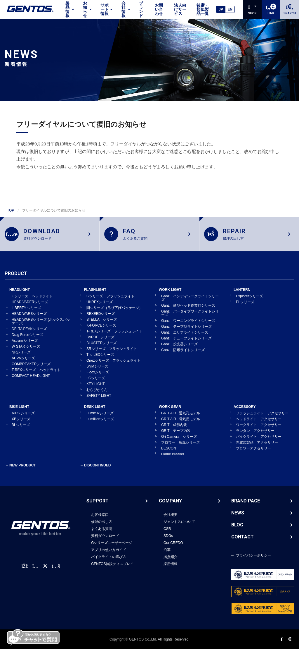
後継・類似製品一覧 (203, 9)
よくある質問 (101, 533)
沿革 (167, 554)
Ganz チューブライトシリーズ (186, 343)
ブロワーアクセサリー (253, 453)
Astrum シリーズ (25, 345)
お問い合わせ (159, 9)
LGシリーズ (95, 383)
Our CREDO (173, 547)
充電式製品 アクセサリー (257, 447)
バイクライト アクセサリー (258, 441)
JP (221, 9)
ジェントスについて (179, 526)
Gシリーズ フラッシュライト (110, 301)
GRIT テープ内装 (175, 435)
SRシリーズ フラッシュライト (111, 353)
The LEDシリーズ (100, 359)
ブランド (141, 9)
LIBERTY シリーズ (26, 312)
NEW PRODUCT (22, 470)
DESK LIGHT (94, 411)
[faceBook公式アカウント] (25, 570)
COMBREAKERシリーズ (31, 369)
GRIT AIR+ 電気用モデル (180, 424)
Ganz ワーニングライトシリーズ (188, 325)
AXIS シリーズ (23, 418)
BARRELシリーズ (100, 342)
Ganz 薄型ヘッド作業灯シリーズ (188, 310)
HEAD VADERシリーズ (30, 307)
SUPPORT (97, 505)
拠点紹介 (171, 561)
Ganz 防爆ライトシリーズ (183, 355)
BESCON (168, 453)
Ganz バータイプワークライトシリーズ (190, 318)
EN (229, 9)
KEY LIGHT (95, 389)
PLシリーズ (245, 307)
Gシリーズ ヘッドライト (32, 301)
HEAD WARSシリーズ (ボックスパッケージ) (41, 326)
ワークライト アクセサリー (258, 430)
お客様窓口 (100, 519)
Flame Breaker (172, 459)
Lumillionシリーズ (100, 424)
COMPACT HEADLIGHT (31, 380)
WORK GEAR (170, 411)
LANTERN (242, 294)
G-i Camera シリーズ (179, 441)
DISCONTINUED (97, 470)
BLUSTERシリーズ (101, 348)
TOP (10, 210)
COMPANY (170, 505)
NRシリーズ (21, 357)
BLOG (237, 529)
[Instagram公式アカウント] (35, 570)
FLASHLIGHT (95, 294)
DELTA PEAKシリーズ (29, 334)
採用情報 (171, 569)
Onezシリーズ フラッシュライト (113, 365)
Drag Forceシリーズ (27, 339)
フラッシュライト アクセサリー (262, 418)
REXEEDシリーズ (100, 318)
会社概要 (171, 519)
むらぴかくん (96, 394)
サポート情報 (104, 9)
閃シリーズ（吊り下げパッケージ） (114, 312)
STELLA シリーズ (101, 324)
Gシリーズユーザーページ (111, 547)
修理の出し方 (101, 526)
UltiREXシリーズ (99, 307)
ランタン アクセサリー (255, 435)
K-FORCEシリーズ (101, 330)
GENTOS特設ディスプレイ (112, 569)
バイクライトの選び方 (108, 561)
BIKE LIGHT (19, 411)
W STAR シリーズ (26, 351)
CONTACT (242, 541)
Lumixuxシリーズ (100, 418)
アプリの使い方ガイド (108, 554)
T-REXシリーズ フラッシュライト (114, 336)
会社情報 (123, 9)
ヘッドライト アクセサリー (258, 424)
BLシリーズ (21, 430)
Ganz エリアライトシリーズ (184, 337)
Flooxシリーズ (97, 377)
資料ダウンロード (105, 540)
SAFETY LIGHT (98, 400)
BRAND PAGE (245, 505)
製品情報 (67, 9)
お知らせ (85, 9)
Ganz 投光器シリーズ (179, 349)
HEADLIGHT (19, 294)
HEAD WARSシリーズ (29, 318)
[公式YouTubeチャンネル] (56, 570)
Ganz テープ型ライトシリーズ (186, 331)
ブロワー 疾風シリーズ (180, 447)
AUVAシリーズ (23, 363)
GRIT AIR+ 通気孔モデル (180, 418)
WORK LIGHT (170, 294)
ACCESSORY (245, 411)
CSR (167, 533)
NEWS (237, 517)
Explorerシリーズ (249, 301)
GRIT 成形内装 (174, 430)
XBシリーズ (21, 424)
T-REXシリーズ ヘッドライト (36, 375)
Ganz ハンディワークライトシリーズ (190, 302)
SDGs (168, 540)
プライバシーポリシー (253, 560)
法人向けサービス (180, 9)
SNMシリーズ (97, 371)
